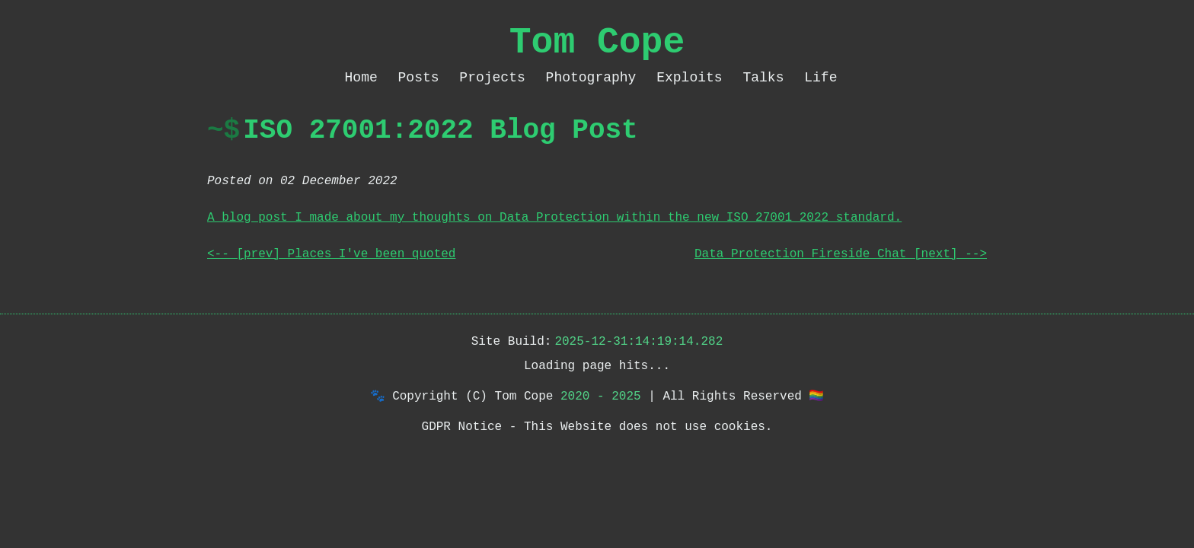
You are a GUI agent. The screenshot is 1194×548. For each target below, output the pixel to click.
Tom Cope (597, 42)
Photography (595, 77)
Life (820, 77)
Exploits (693, 77)
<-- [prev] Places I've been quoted (331, 254)
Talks (767, 77)
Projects (496, 77)
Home (365, 77)
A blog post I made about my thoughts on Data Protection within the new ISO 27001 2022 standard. (554, 217)
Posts (423, 77)
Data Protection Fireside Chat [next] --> (840, 254)
